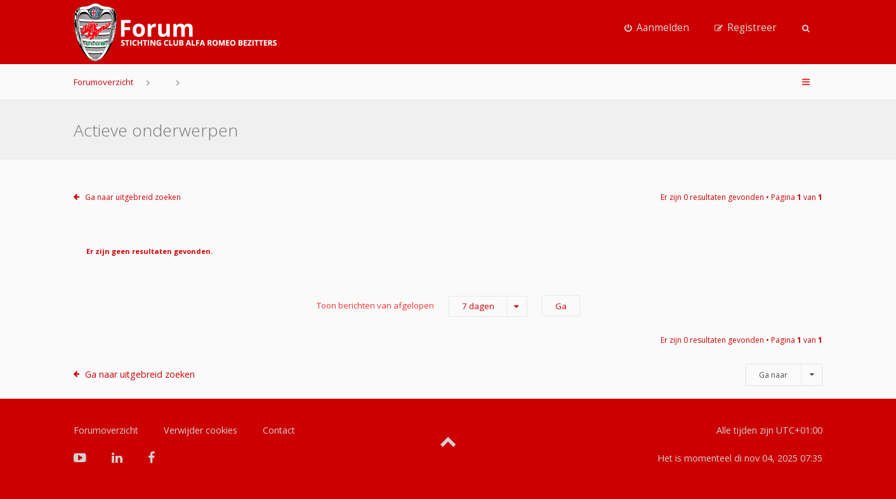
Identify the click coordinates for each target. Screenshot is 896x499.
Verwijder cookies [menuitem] (200, 430)
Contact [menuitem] (279, 430)
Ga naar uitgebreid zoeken (133, 197)
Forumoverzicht (103, 82)
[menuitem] (657, 28)
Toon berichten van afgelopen (422, 306)
